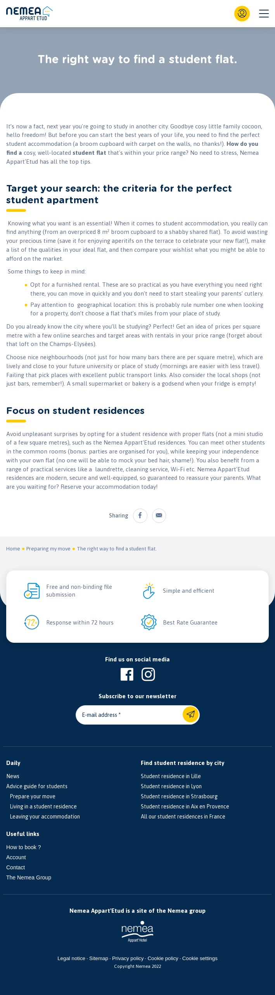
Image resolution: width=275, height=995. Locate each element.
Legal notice (71, 958)
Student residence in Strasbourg (179, 796)
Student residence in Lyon (171, 786)
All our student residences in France (183, 816)
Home (13, 549)
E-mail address (99, 715)
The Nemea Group (28, 877)
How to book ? (23, 847)
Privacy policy (128, 958)
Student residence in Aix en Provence (185, 806)
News (12, 776)
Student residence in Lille (171, 776)
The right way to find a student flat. (117, 549)
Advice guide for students (36, 786)
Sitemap (98, 958)
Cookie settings (200, 958)
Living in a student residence (41, 806)
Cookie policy (162, 958)
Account (16, 857)
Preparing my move (48, 549)
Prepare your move (30, 796)
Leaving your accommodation (43, 816)
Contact (15, 867)
